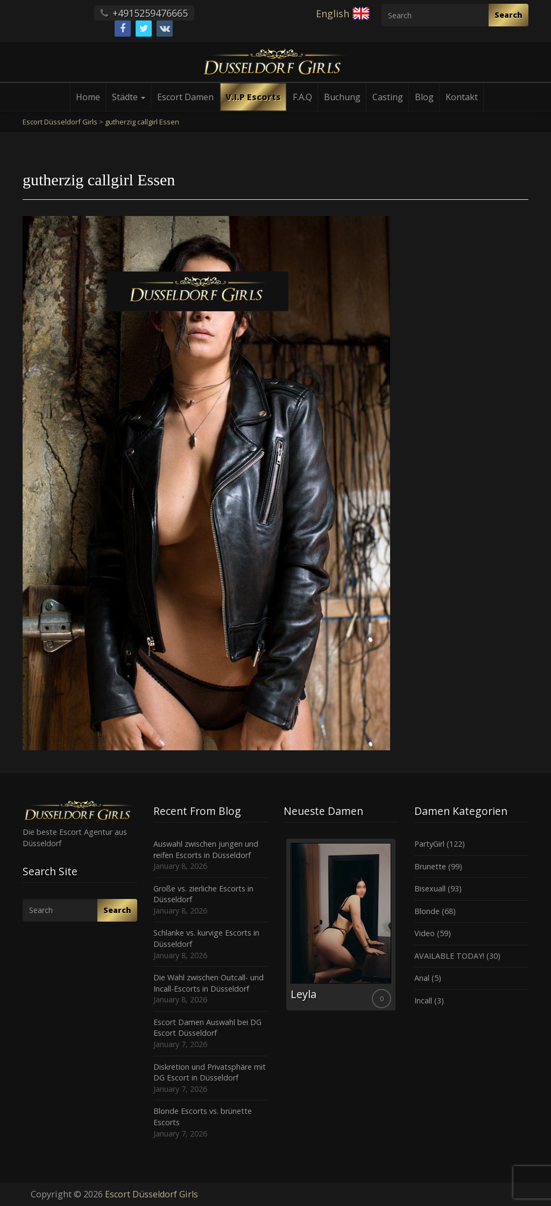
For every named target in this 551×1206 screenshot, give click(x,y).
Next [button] (398, 928)
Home (88, 97)
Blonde (427, 911)
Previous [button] (283, 928)
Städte (128, 97)
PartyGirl (429, 844)
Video (424, 933)
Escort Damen (185, 97)
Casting (387, 97)
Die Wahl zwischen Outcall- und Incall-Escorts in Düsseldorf (208, 983)
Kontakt (462, 97)
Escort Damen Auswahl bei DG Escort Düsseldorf (207, 1027)
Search (508, 15)
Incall (423, 1000)
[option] (340, 924)
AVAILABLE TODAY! (449, 956)
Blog (424, 97)
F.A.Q (302, 97)
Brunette (430, 866)
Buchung (342, 97)
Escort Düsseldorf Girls (151, 1194)
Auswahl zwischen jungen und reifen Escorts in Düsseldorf (205, 849)
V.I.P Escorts (253, 97)
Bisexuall (430, 888)
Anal (421, 978)
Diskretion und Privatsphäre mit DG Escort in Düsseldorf (209, 1072)
